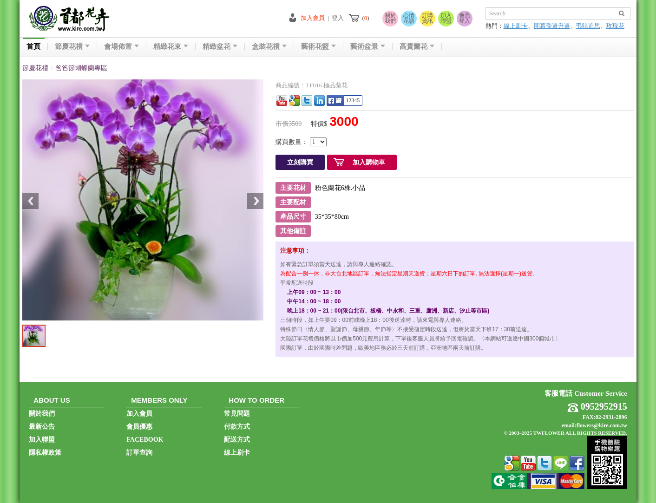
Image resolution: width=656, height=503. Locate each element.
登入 (338, 17)
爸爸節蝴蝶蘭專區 (81, 68)
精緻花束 (170, 46)
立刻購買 (300, 162)
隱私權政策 (45, 452)
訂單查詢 (139, 452)
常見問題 (237, 413)
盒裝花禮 (269, 46)
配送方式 (237, 439)
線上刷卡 (516, 25)
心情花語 (408, 18)
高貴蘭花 (417, 46)
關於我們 (390, 18)
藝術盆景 (367, 46)
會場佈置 (121, 46)
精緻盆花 (220, 46)
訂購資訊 (427, 18)
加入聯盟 (446, 18)
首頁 (33, 46)
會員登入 (464, 18)
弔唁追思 (588, 25)
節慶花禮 (72, 46)
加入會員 (313, 17)
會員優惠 (139, 426)
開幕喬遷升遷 (552, 25)
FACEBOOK (144, 439)
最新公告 (42, 426)
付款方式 (237, 426)
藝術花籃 (318, 46)
